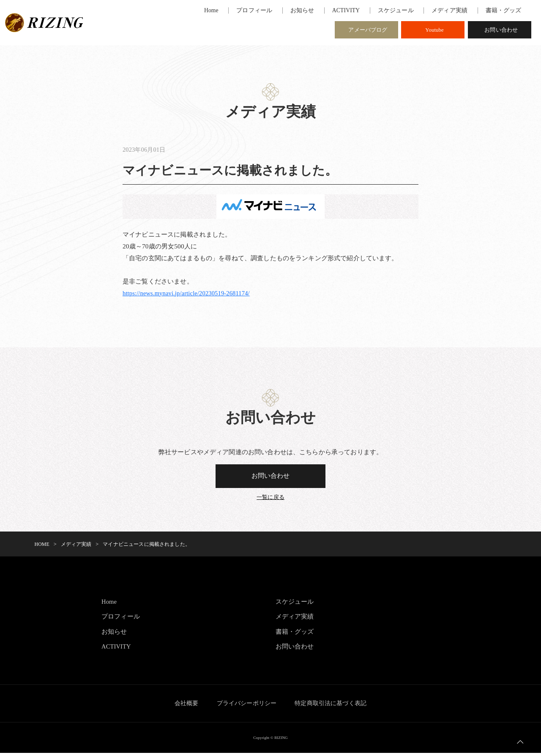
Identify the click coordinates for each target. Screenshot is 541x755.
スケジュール (295, 603)
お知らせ (114, 633)
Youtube (434, 31)
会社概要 (182, 705)
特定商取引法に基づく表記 (335, 705)
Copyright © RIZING (270, 739)
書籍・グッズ (295, 633)
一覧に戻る (270, 499)
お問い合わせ (501, 31)
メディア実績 (295, 618)
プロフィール (120, 618)
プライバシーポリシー (247, 705)
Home (109, 603)
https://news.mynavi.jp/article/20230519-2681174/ (190, 293)
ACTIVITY (117, 648)
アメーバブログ (367, 31)
